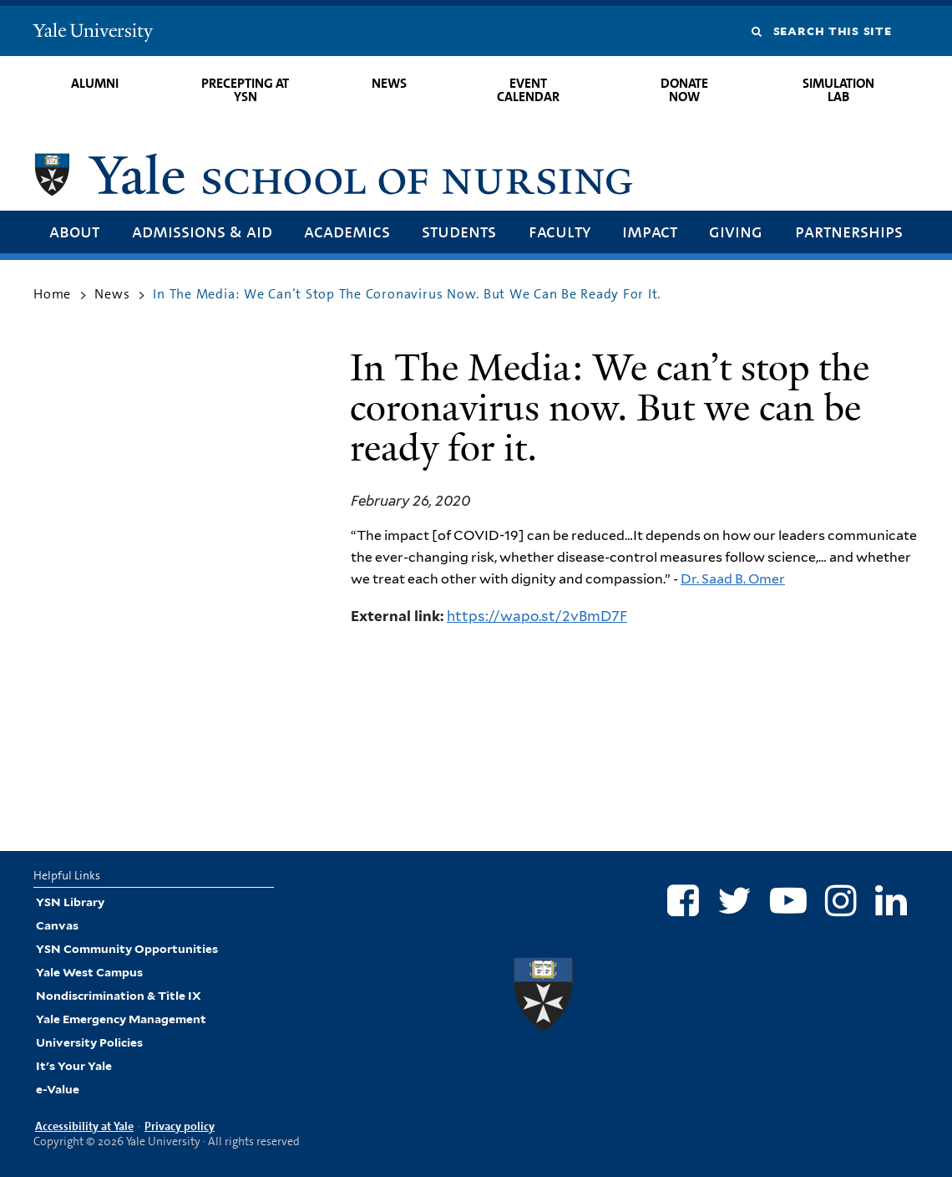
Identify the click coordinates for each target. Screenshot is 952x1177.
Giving (735, 231)
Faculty (559, 231)
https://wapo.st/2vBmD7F (537, 616)
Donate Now (684, 89)
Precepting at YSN (245, 89)
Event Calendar (528, 89)
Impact (649, 231)
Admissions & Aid (202, 231)
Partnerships (849, 231)
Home (52, 294)
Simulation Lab (838, 89)
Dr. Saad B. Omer (733, 579)
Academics (347, 231)
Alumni (95, 83)
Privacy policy (179, 1126)
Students (459, 231)
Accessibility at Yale (84, 1126)
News (389, 83)
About (74, 231)
